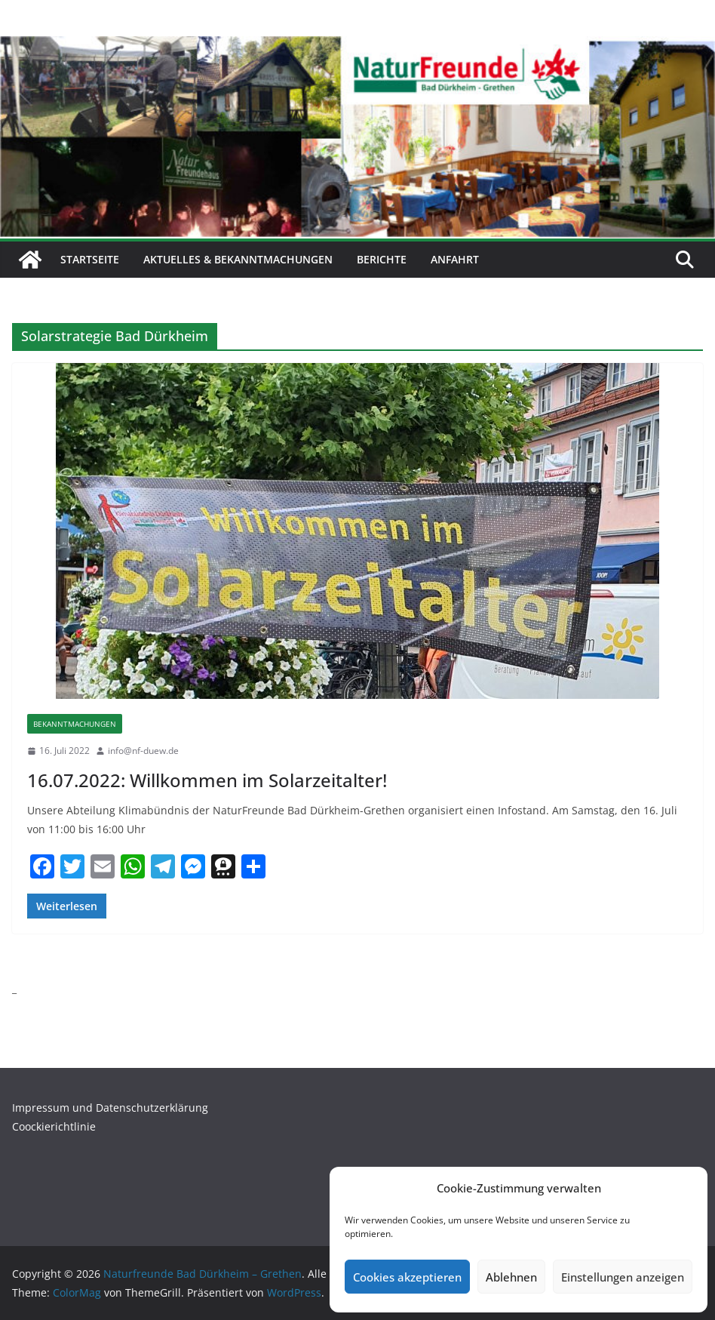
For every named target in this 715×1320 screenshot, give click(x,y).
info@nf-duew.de (143, 750)
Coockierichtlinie (54, 1126)
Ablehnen (511, 1277)
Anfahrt (455, 259)
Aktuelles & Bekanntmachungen (238, 259)
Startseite (89, 259)
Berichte (382, 259)
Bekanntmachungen (74, 723)
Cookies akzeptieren (407, 1277)
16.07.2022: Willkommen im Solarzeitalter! (207, 780)
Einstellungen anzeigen (622, 1277)
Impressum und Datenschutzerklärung (110, 1107)
